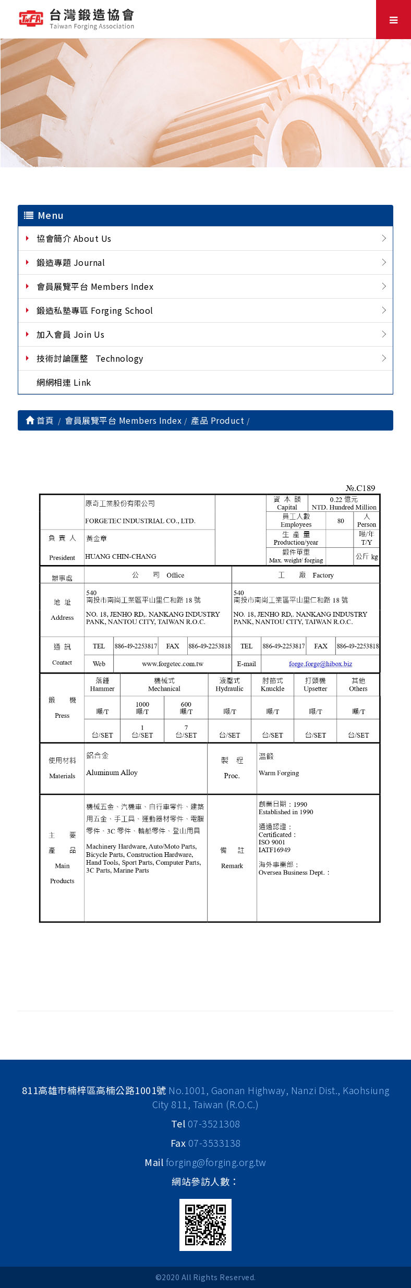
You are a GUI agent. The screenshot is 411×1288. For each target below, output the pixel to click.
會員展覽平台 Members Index (95, 286)
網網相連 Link (64, 382)
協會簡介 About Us (74, 238)
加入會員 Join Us (70, 334)
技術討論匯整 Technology (90, 358)
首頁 (40, 420)
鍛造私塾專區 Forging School (95, 310)
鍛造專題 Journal (71, 262)
